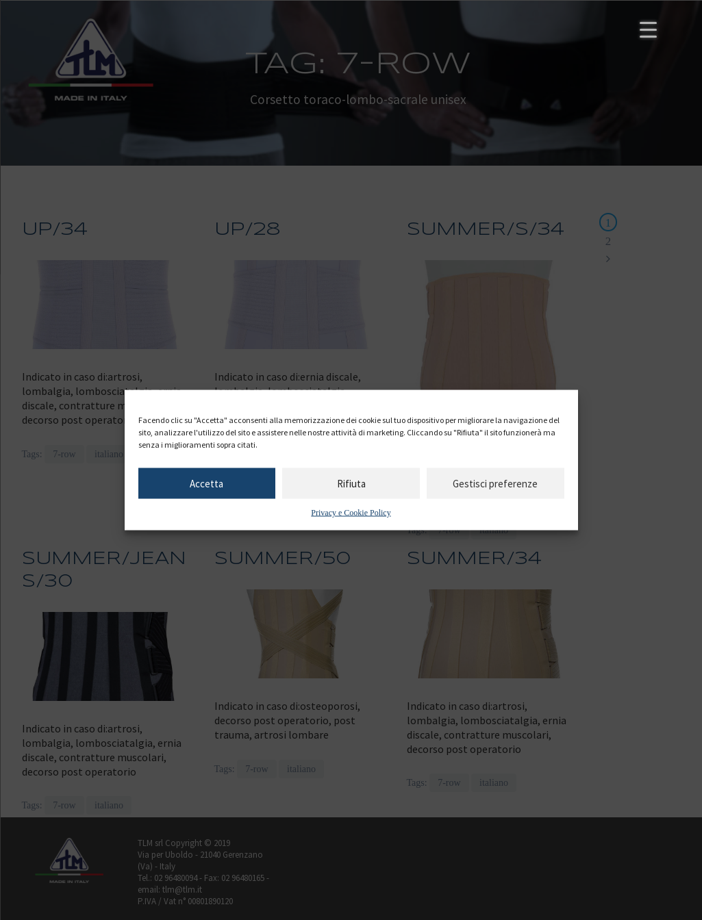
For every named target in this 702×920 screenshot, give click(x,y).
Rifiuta (351, 482)
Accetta (206, 482)
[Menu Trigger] (648, 29)
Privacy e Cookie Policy (350, 513)
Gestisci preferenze (495, 482)
